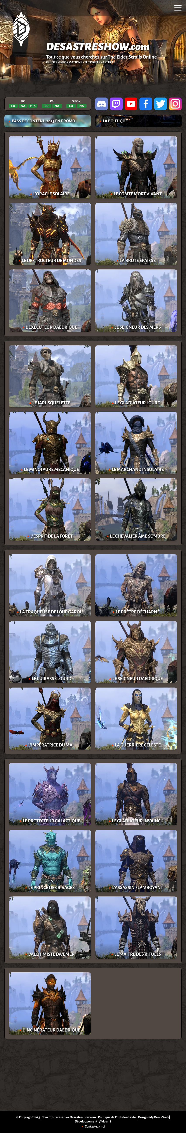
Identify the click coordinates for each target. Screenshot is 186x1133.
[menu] (178, 8)
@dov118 (105, 1121)
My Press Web (159, 1117)
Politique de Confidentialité (117, 1117)
